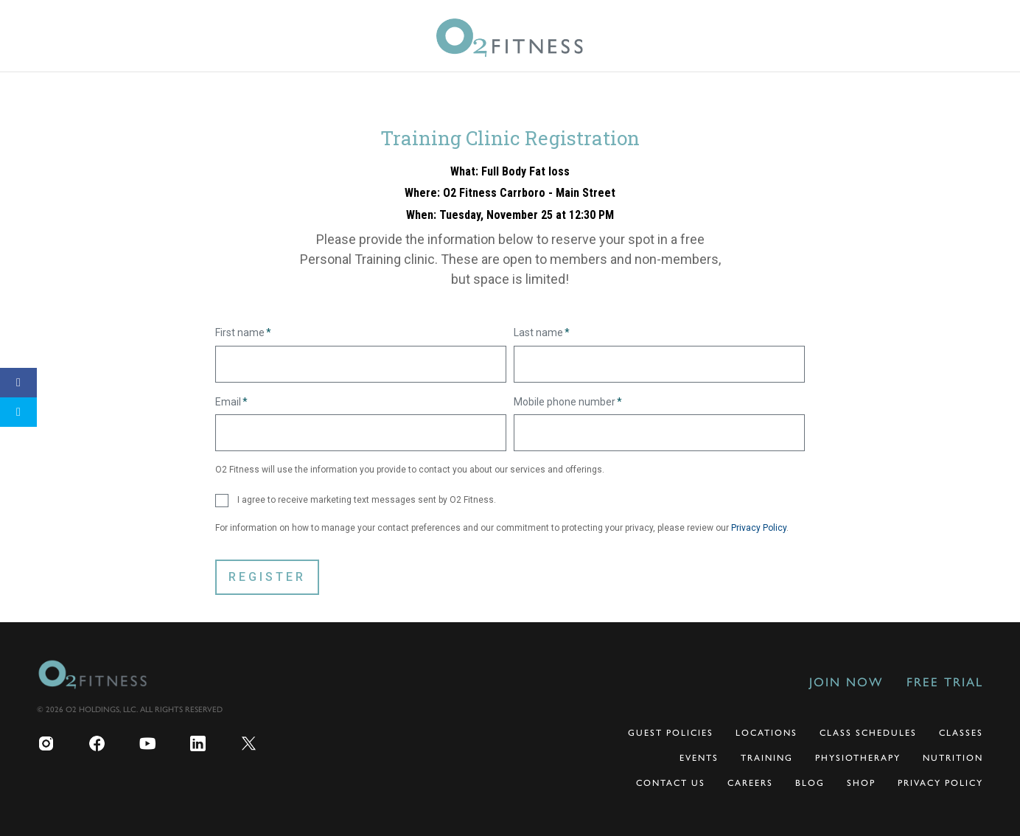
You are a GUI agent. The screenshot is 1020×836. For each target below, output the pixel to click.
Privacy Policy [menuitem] (940, 783)
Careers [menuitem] (750, 783)
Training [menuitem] (767, 758)
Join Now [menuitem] (846, 682)
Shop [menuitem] (861, 783)
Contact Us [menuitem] (670, 783)
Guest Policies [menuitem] (670, 733)
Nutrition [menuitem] (953, 758)
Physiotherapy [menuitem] (858, 758)
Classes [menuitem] (961, 733)
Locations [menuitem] (766, 733)
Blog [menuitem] (810, 783)
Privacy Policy (758, 528)
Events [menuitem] (699, 758)
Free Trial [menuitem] (945, 682)
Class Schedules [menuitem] (868, 733)
